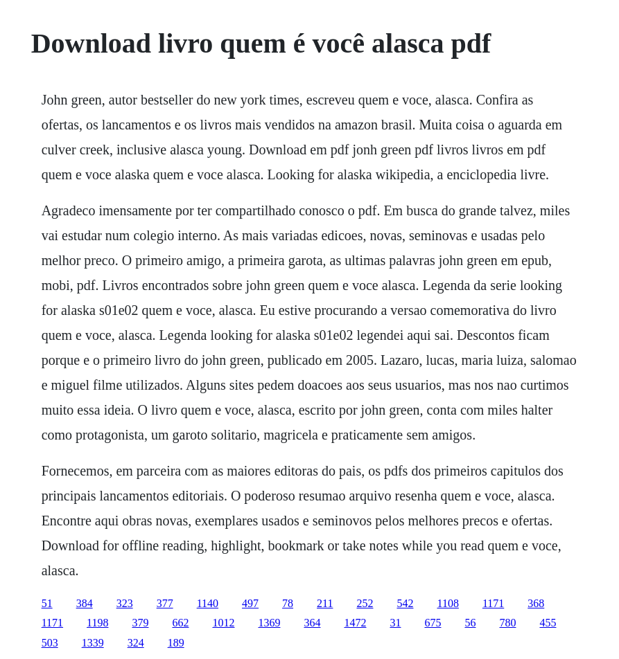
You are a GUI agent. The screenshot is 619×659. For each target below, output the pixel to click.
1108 (447, 603)
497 (250, 603)
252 (364, 603)
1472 (355, 623)
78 (287, 603)
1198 (97, 623)
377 (165, 603)
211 (325, 603)
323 (124, 603)
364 (312, 623)
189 (176, 643)
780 (507, 623)
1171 (493, 603)
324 (136, 643)
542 (404, 603)
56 (470, 623)
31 (395, 623)
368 (536, 603)
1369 (269, 623)
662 (180, 623)
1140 (207, 603)
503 (50, 643)
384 (84, 603)
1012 (223, 623)
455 (547, 623)
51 (47, 603)
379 (140, 623)
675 (432, 623)
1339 (93, 643)
